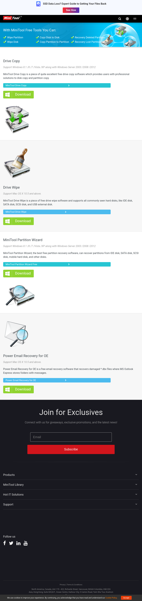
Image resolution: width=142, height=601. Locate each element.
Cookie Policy (111, 598)
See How (71, 10)
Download (23, 95)
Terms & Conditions (74, 586)
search (120, 19)
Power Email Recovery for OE (22, 381)
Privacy (62, 586)
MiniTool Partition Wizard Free (23, 264)
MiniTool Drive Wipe (17, 212)
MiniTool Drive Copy (17, 85)
